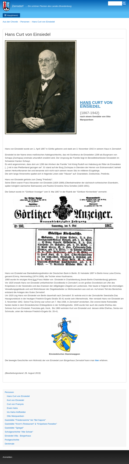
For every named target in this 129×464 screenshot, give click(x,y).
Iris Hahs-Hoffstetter (16, 412)
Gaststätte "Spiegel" (14, 428)
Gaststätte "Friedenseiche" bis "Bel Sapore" (25, 420)
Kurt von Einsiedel (15, 400)
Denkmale (9, 444)
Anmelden (7, 457)
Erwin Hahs (12, 408)
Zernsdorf (17, 6)
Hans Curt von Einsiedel (43, 22)
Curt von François (15, 404)
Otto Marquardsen (15, 416)
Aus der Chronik (10, 22)
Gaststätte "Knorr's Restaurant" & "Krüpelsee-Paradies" (31, 424)
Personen (24, 22)
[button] (11, 15)
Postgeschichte (12, 440)
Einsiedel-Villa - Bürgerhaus (18, 436)
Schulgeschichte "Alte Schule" (19, 432)
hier (97, 360)
